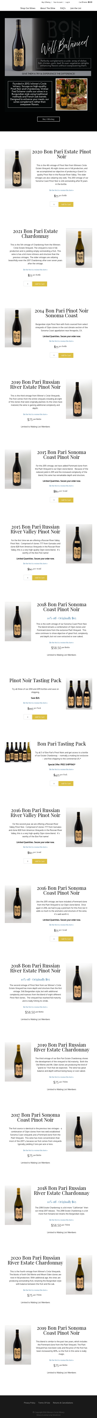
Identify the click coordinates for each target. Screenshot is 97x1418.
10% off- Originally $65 (61, 618)
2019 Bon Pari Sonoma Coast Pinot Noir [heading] (61, 1330)
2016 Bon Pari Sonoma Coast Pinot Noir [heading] (61, 890)
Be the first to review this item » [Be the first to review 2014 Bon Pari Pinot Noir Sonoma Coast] (61, 341)
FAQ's (63, 8)
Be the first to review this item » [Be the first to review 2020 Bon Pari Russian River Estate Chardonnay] (35, 1290)
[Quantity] (54, 204)
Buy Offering (46, 2)
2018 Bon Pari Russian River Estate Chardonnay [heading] (61, 1190)
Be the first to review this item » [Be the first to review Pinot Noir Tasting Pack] (35, 703)
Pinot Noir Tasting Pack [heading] (35, 680)
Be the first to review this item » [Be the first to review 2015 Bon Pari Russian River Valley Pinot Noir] (35, 563)
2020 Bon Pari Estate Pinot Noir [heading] (61, 154)
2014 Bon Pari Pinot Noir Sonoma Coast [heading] (62, 313)
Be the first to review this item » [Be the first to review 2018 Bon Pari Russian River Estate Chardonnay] (61, 1220)
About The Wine (47, 8)
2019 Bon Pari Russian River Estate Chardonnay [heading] (61, 1047)
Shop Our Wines (27, 8)
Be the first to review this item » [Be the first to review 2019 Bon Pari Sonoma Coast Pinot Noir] (61, 1360)
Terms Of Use (44, 1403)
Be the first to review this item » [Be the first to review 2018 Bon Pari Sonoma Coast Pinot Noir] (61, 642)
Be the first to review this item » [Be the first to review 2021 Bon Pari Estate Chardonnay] (35, 270)
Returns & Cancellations (63, 1403)
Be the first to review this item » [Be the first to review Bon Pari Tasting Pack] (61, 769)
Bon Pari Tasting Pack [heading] (61, 743)
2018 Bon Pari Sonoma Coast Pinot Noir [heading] (61, 606)
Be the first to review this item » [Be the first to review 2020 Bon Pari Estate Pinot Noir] (61, 190)
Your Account (58, 2)
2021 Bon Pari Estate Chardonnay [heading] (35, 233)
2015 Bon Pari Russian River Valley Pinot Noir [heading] (35, 529)
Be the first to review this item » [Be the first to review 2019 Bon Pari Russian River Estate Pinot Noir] (35, 414)
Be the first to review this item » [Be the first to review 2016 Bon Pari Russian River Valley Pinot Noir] (35, 847)
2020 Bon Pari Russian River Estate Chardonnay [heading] (35, 1260)
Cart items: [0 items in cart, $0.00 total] (85, 2)
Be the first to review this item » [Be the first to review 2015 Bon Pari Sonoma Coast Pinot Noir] (61, 486)
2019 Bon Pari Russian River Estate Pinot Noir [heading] (35, 384)
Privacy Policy (29, 1403)
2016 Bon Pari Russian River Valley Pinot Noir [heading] (35, 812)
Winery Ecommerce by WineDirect (48, 1415)
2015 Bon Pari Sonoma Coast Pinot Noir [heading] (61, 454)
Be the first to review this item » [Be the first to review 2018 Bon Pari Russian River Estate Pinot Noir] (35, 1007)
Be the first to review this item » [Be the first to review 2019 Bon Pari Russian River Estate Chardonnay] (61, 1077)
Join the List (75, 8)
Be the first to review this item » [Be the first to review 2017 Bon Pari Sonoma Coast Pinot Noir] (35, 1150)
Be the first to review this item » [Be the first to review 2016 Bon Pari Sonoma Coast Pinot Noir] (61, 925)
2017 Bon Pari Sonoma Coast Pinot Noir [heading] (35, 1117)
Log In (68, 2)
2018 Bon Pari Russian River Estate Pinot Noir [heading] (35, 968)
